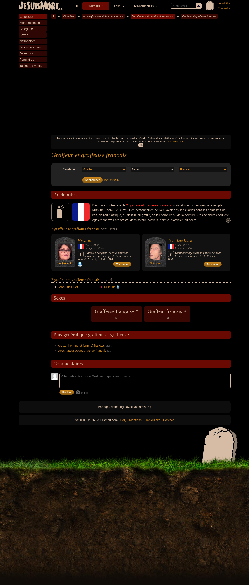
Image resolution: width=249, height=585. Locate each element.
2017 (186, 245)
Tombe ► (122, 264)
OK (141, 145)
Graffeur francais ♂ (167, 314)
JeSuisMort (39, 6)
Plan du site (152, 420)
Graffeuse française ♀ (117, 314)
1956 (88, 245)
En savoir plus (175, 141)
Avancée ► (112, 180)
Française (90, 248)
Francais (180, 248)
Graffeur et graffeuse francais (199, 16)
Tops (116, 6)
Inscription (225, 3)
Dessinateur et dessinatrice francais (153, 16)
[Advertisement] (141, 99)
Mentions (135, 420)
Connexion (224, 8)
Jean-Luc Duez (180, 240)
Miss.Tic (84, 240)
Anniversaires (144, 6)
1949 (178, 245)
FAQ (123, 420)
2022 (96, 245)
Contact (168, 420)
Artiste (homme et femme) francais (103, 16)
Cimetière (94, 6)
